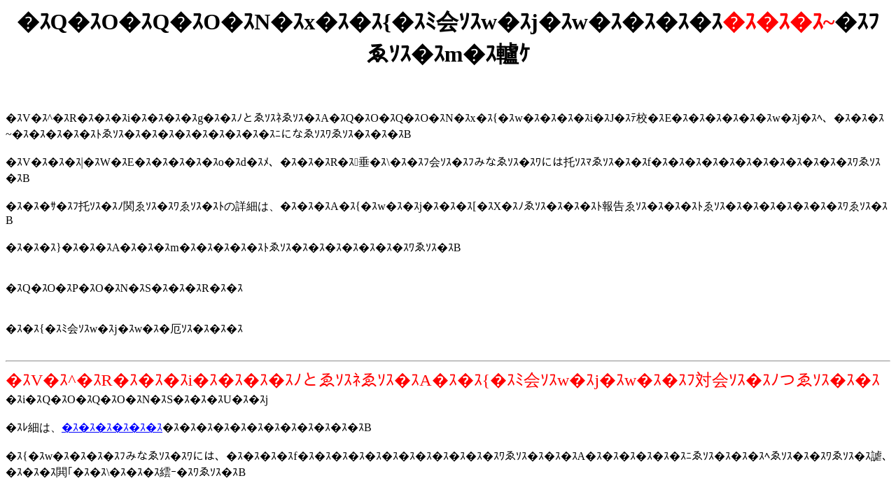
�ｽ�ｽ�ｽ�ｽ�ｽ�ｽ (112, 427)
